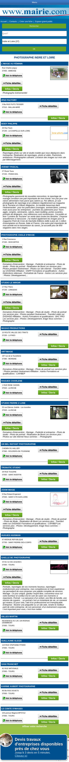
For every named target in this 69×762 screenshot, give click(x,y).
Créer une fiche (26, 21)
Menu (34, 2)
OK (34, 49)
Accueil (3, 21)
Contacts (13, 21)
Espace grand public (43, 21)
